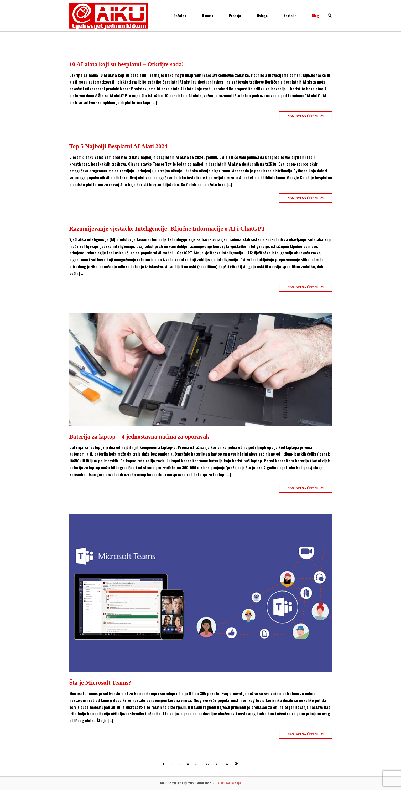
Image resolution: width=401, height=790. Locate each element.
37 (226, 764)
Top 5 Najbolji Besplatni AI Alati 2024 (118, 146)
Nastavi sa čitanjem (305, 116)
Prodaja (235, 15)
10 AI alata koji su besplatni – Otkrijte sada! (126, 64)
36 (216, 764)
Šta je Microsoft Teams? (100, 682)
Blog (315, 15)
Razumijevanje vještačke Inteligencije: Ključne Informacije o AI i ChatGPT (167, 228)
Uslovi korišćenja (228, 783)
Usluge (262, 15)
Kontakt (289, 15)
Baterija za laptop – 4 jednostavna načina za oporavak (139, 436)
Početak (180, 15)
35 (207, 764)
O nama (207, 15)
